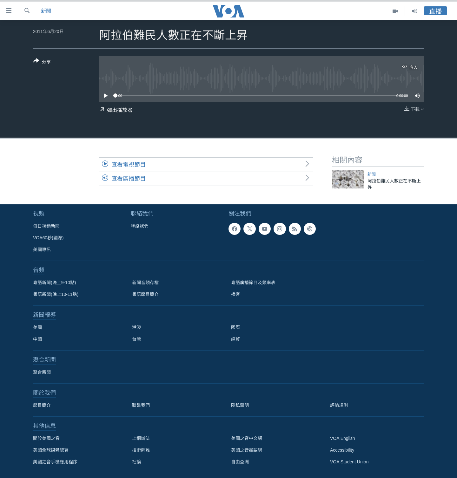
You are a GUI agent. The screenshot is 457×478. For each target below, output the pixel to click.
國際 (235, 327)
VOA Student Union (349, 461)
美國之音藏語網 (246, 450)
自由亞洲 (240, 461)
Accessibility (342, 450)
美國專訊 (42, 249)
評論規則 (339, 405)
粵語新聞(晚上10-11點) (55, 294)
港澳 (136, 327)
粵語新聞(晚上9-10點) (54, 282)
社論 (136, 461)
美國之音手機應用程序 (55, 461)
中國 (37, 339)
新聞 (46, 11)
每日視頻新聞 (46, 226)
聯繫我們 (141, 405)
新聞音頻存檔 (145, 282)
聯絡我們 (140, 226)
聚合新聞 (42, 372)
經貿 (235, 339)
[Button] (42, 62)
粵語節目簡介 (145, 294)
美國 (37, 327)
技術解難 (141, 450)
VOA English (342, 438)
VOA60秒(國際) (48, 237)
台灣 (136, 339)
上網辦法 (141, 438)
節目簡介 (42, 405)
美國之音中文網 (246, 438)
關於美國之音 (46, 438)
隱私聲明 (240, 405)
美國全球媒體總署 (51, 450)
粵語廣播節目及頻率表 (253, 282)
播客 (235, 294)
